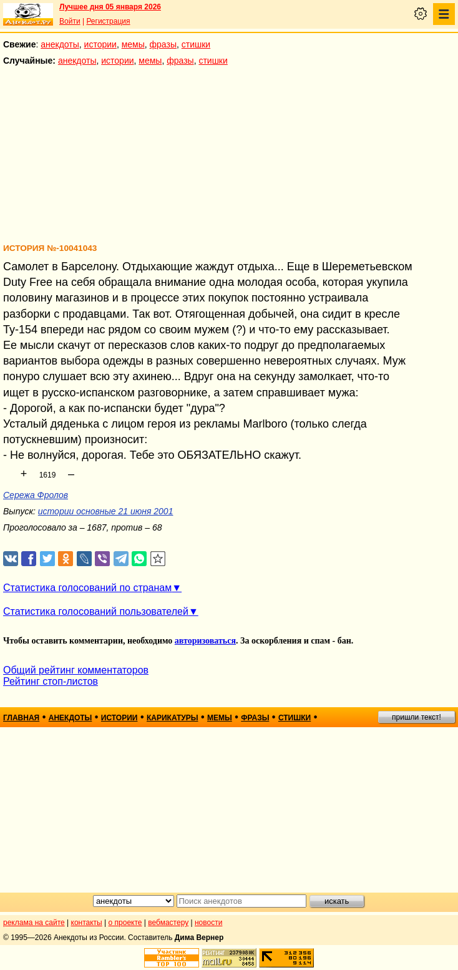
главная (21, 717)
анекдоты (60, 44)
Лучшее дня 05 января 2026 (110, 6)
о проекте (125, 922)
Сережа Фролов (35, 495)
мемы (133, 44)
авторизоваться (205, 640)
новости (208, 922)
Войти (69, 21)
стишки (196, 44)
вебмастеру (168, 922)
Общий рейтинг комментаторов (76, 670)
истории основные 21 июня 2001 (105, 511)
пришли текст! (416, 717)
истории (100, 44)
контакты (86, 922)
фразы (163, 44)
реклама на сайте (34, 922)
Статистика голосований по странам (87, 587)
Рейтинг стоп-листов (50, 681)
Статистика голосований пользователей (95, 611)
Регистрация (108, 21)
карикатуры (172, 717)
